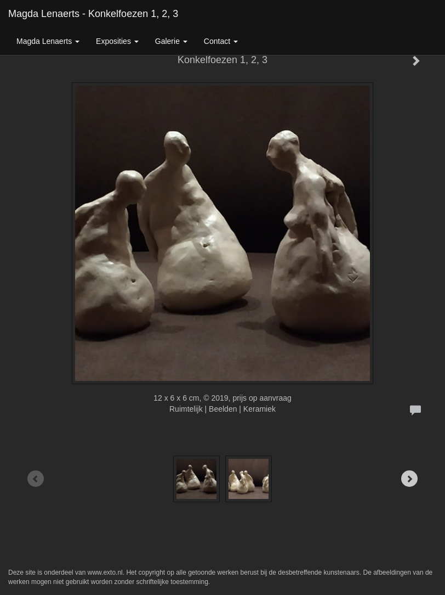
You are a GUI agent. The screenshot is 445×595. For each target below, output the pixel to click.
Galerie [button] (171, 41)
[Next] (409, 478)
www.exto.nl (105, 572)
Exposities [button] (117, 41)
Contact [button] (221, 41)
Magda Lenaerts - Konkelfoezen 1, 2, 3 (93, 13)
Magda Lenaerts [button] (47, 41)
